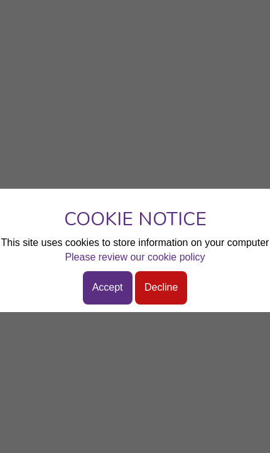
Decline (161, 287)
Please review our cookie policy (135, 257)
